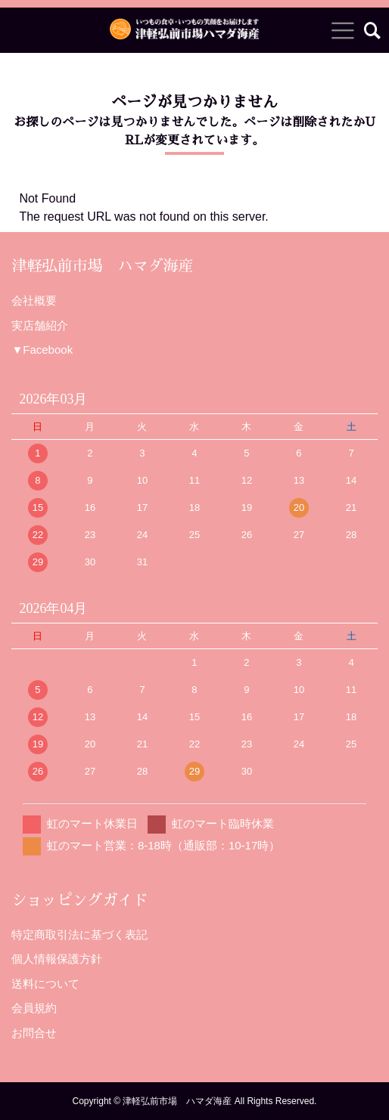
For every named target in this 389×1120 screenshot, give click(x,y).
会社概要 (34, 300)
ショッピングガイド (79, 900)
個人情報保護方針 (56, 958)
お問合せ (34, 1032)
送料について (45, 983)
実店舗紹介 (39, 325)
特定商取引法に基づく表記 (79, 934)
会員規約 (34, 1007)
